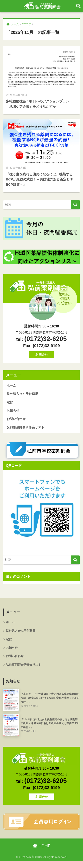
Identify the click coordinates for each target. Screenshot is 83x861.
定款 (10, 402)
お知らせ (13, 410)
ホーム (11, 385)
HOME (41, 845)
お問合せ (41, 354)
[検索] (75, 204)
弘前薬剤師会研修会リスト (25, 427)
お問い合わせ (16, 419)
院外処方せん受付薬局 (22, 394)
